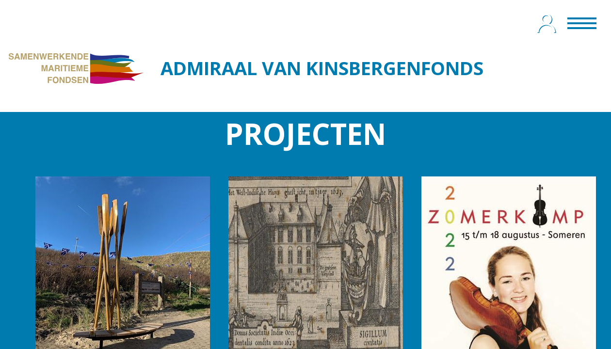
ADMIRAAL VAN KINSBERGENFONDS (322, 67)
